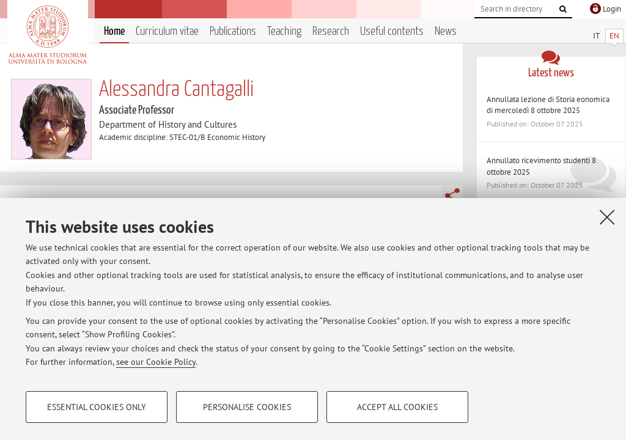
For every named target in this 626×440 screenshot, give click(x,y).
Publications (233, 31)
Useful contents (392, 31)
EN (614, 36)
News (446, 31)
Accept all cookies (397, 407)
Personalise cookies (247, 407)
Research (330, 31)
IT (596, 36)
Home (114, 31)
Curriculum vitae (167, 31)
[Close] (607, 217)
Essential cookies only (96, 407)
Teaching (284, 31)
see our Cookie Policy (156, 361)
